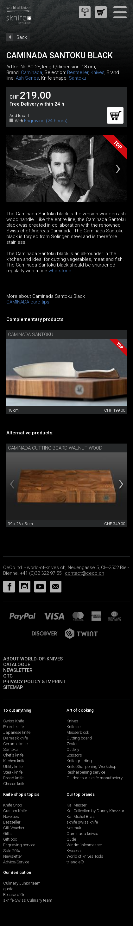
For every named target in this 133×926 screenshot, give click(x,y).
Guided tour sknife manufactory (94, 778)
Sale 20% (11, 850)
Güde (71, 839)
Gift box (10, 839)
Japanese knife (16, 732)
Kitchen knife (14, 760)
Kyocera (73, 850)
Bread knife (13, 778)
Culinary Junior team (22, 883)
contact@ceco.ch (84, 573)
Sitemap (13, 687)
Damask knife (15, 738)
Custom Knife (15, 810)
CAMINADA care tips (27, 302)
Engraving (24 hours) (45, 121)
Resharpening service (85, 772)
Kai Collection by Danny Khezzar (95, 810)
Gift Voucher (14, 827)
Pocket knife (13, 726)
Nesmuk (73, 827)
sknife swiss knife (82, 822)
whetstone (59, 270)
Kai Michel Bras (80, 816)
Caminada (31, 72)
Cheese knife (14, 783)
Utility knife (12, 766)
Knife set (74, 726)
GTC (8, 676)
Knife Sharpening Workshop (91, 766)
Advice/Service (16, 862)
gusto (8, 888)
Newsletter (18, 670)
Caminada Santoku (30, 334)
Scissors (74, 755)
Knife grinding (79, 760)
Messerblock (77, 732)
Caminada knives (82, 833)
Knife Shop (12, 805)
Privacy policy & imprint (34, 681)
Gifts (7, 833)
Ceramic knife (15, 743)
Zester (72, 743)
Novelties (11, 816)
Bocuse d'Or (14, 894)
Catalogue (16, 664)
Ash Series (27, 78)
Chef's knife (13, 755)
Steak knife (12, 772)
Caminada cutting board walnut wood (55, 448)
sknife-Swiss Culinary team (27, 900)
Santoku (77, 78)
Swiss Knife (13, 721)
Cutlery (72, 749)
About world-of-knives (33, 659)
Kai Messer (76, 805)
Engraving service (19, 845)
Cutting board (79, 738)
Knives (97, 72)
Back (21, 37)
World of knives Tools (84, 856)
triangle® (75, 862)
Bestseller (77, 72)
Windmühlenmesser (84, 845)
